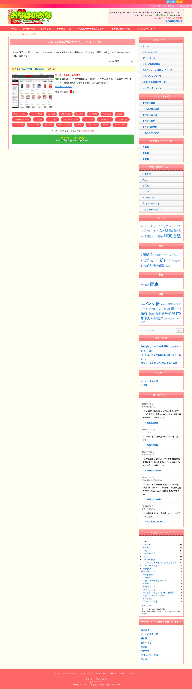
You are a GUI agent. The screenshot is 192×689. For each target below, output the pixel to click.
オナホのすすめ (64, 29)
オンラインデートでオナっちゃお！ (160, 562)
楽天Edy (79, 125)
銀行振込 (106, 125)
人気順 (145, 147)
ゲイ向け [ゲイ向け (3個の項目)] (153, 309)
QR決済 (119, 114)
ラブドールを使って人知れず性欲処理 (159, 363)
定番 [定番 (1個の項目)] (166, 319)
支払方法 (145, 651)
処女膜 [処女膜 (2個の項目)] (167, 309)
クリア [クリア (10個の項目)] (164, 226)
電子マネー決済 (120, 125)
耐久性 (145, 186)
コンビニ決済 (88, 119)
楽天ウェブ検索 (150, 601)
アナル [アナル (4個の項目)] (144, 226)
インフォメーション (145, 29)
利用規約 (113, 673)
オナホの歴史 (148, 103)
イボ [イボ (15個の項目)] (164, 254)
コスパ (145, 192)
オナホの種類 (148, 121)
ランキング (46, 29)
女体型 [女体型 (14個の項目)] (163, 230)
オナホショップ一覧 (120, 29)
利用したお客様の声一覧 (154, 82)
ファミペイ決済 (122, 119)
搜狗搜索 (147, 568)
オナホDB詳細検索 (151, 64)
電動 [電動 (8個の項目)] (160, 236)
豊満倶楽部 (148, 574)
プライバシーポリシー (128, 673)
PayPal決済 (93, 114)
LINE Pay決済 (65, 114)
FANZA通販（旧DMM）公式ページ (72, 139)
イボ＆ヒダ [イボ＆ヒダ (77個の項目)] (152, 260)
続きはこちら (147, 605)
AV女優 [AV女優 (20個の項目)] (153, 303)
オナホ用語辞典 (149, 127)
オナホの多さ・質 (149, 634)
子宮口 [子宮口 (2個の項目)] (174, 261)
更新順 (145, 153)
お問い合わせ (101, 673)
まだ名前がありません (156, 521)
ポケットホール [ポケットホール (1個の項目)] (153, 231)
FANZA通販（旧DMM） (32, 69)
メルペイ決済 (18, 125)
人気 (144, 180)
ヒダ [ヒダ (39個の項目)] (167, 260)
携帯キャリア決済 (64, 125)
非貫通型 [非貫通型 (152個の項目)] (172, 235)
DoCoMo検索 (149, 559)
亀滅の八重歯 (152, 423)
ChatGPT (147, 577)
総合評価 (145, 630)
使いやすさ (146, 642)
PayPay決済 (107, 114)
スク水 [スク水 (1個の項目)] (161, 309)
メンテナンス (148, 197)
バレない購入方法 (150, 109)
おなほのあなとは (174, 21)
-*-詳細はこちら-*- (63, 86)
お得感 (144, 647)
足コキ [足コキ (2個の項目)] (154, 237)
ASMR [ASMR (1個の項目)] (143, 304)
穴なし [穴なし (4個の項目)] (168, 266)
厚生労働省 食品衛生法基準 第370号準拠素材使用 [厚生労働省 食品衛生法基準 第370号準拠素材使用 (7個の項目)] (161, 313)
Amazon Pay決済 (20, 114)
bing (145, 550)
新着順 (145, 159)
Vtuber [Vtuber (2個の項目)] (164, 304)
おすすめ (146, 174)
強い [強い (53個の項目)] (146, 284)
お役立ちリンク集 (150, 133)
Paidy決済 (79, 114)
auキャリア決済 (37, 114)
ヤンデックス (149, 571)
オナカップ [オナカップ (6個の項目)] (154, 226)
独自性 (144, 638)
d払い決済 (51, 114)
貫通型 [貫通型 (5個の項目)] (147, 236)
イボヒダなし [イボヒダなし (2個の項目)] (173, 255)
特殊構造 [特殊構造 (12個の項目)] (158, 265)
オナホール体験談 (149, 381)
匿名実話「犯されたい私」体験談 (158, 592)
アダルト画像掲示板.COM (155, 580)
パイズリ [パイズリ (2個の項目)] (172, 227)
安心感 (144, 659)
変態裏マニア (149, 586)
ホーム (14, 29)
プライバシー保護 (149, 655)
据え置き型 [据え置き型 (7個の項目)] (174, 230)
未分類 (144, 385)
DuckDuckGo (149, 553)
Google (146, 544)
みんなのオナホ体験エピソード (91, 29)
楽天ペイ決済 (92, 125)
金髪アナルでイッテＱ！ (154, 595)
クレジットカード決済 (70, 119)
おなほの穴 (98, 684)
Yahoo (146, 547)
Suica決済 (38, 119)
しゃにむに (148, 598)
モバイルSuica (34, 125)
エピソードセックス (152, 565)
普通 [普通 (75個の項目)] (154, 283)
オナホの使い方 (149, 115)
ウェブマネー (52, 119)
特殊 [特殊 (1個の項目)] (142, 236)
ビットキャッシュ (105, 119)
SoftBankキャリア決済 (21, 119)
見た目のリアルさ (150, 203)
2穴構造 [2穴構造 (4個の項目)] (157, 255)
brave (145, 556)
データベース (29, 29)
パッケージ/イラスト (152, 209)
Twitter (146, 583)
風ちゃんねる (149, 589)
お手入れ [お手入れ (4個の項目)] (172, 304)
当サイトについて (85, 673)
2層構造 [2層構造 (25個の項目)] (147, 255)
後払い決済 (48, 125)
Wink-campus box (154, 470)
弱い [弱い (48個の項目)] (142, 285)
